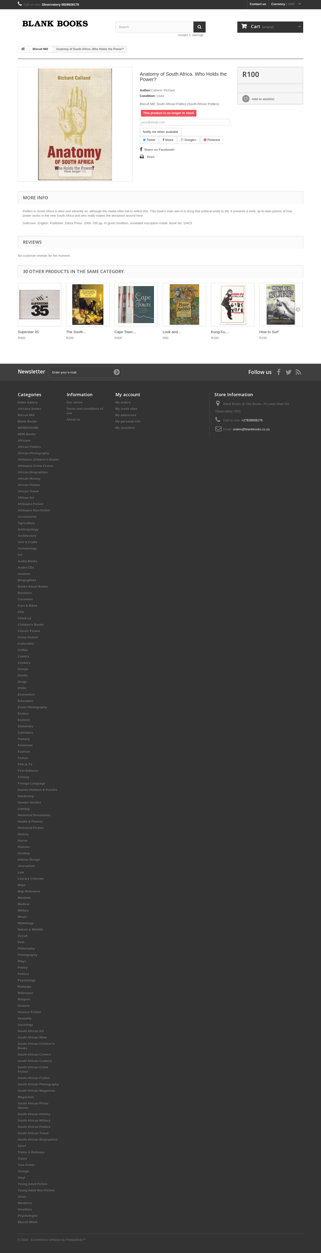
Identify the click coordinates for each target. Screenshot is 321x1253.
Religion (24, 999)
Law (21, 872)
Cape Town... (125, 332)
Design (23, 669)
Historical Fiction (30, 828)
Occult (23, 936)
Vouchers (25, 1209)
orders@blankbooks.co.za (251, 429)
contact (183, 35)
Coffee (23, 650)
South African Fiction (34, 1078)
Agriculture (26, 523)
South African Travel (33, 1133)
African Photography (33, 453)
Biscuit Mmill (27, 1222)
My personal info (127, 421)
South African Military (34, 1120)
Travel (22, 1158)
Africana (24, 440)
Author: (145, 90)
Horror (23, 840)
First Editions (28, 771)
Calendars (25, 732)
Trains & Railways (31, 1152)
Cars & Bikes (27, 605)
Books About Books (33, 586)
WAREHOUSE (28, 428)
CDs (21, 612)
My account (127, 394)
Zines (22, 1197)
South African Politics (34, 1127)
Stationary (25, 726)
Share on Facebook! (159, 149)
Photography (27, 955)
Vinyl (21, 1177)
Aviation (24, 574)
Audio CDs (26, 567)
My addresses (125, 415)
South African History (34, 1114)
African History (29, 478)
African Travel (28, 491)
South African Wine (32, 1037)
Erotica (23, 713)
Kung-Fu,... (220, 332)
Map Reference (29, 891)
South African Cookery (35, 1061)
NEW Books (27, 434)
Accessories (27, 517)
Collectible (26, 644)
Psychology (27, 980)
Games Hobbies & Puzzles (38, 790)
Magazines (26, 1097)
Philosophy (26, 948)
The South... (76, 332)
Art (20, 555)
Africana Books (29, 409)
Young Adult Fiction (33, 1184)
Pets (21, 942)
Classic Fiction (29, 631)
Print (150, 157)
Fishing (23, 777)
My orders (122, 402)
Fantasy (24, 739)
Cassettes (25, 599)
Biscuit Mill (26, 415)
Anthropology (28, 529)
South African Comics (34, 1054)
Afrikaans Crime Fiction (35, 466)
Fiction (23, 758)
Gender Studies (29, 802)
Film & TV (25, 764)
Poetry (23, 967)
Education (25, 701)
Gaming (24, 809)
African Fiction (29, 485)
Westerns (25, 1203)
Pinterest (212, 140)
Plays (22, 961)
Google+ (189, 140)
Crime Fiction (28, 637)
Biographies (27, 580)
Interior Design (29, 859)
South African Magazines (36, 1091)
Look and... (172, 332)
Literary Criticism (31, 879)
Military (23, 910)
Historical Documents (34, 815)
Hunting (24, 853)
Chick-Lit (24, 618)
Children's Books (31, 624)
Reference (25, 993)
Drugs (22, 682)
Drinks (23, 675)
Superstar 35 (28, 332)
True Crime (26, 1165)
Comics (23, 656)
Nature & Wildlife (30, 929)
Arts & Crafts (27, 542)
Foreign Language (31, 783)
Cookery (24, 663)
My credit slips (126, 409)
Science (24, 1006)
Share (167, 140)
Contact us (258, 4)
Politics (23, 974)
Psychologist (28, 1216)
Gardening (26, 796)
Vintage (23, 1171)
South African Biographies (38, 1139)
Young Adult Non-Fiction (36, 1190)
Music (22, 917)
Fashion (24, 752)
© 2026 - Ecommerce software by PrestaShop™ (52, 1240)
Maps (22, 885)
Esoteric (24, 720)
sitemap (197, 35)
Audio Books (27, 561)
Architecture (27, 536)
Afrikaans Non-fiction (34, 510)
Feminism (25, 745)
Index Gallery (28, 402)
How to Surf (268, 332)
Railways (24, 986)
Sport (22, 1146)
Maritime (24, 898)
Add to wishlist (262, 99)
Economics (26, 694)
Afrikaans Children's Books (38, 459)
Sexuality (25, 1018)
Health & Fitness (30, 821)
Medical (24, 904)
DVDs (22, 688)
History (23, 834)
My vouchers (125, 428)
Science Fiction (29, 1012)
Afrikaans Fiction (30, 504)
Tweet (149, 140)
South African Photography (38, 1084)
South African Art (31, 1031)
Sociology (25, 1025)
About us (73, 419)
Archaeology (27, 548)
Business (25, 593)
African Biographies (33, 472)
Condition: (148, 96)
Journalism (26, 866)
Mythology (26, 923)
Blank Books (27, 421)
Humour (24, 847)
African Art (26, 497)
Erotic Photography (32, 707)
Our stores (75, 402)
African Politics (29, 447)
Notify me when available (160, 132)
